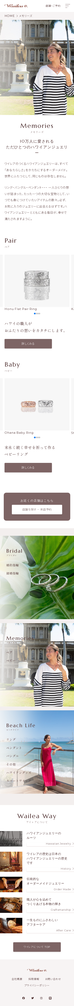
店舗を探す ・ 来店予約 (37, 509)
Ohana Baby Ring (37, 406)
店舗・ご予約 (53, 5)
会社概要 (17, 979)
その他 (11, 764)
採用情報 (33, 979)
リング (11, 739)
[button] (35, 313)
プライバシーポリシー (37, 985)
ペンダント (14, 748)
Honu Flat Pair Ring (37, 283)
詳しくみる (28, 344)
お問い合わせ (53, 979)
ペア (9, 652)
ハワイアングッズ (18, 772)
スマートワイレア (18, 781)
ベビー (11, 660)
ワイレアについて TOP (37, 946)
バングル (12, 756)
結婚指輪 (12, 573)
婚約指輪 (12, 565)
